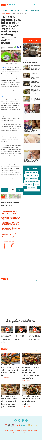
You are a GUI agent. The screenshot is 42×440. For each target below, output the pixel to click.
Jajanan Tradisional (9, 241)
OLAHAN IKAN (28, 175)
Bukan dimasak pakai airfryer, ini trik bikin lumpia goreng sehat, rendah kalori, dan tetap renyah (11, 218)
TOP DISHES (36, 190)
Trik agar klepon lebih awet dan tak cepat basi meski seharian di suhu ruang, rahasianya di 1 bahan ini (10, 210)
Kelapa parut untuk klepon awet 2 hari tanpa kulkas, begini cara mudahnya (31, 60)
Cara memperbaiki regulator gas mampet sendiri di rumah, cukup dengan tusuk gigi (36, 92)
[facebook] (34, 4)
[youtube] (40, 4)
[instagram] (36, 4)
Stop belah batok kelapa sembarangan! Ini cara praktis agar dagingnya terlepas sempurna (35, 76)
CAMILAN (36, 175)
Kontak (11, 430)
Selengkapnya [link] (36, 280)
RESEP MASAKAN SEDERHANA (31, 181)
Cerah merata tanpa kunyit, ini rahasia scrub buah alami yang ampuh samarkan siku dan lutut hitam (31, 145)
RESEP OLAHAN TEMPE (31, 178)
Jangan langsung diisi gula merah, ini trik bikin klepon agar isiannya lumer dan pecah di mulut (11, 233)
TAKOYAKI (36, 184)
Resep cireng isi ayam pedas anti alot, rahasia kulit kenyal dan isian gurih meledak (9, 401)
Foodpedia (18, 10)
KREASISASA (28, 190)
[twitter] (38, 4)
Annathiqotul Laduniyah (6, 46)
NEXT (19, 189)
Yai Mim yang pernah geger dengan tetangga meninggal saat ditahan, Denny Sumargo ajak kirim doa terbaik (32, 115)
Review (11, 10)
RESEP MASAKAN (28, 184)
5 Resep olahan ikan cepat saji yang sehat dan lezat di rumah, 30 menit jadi (10, 370)
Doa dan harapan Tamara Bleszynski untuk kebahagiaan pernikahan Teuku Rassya (30, 130)
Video (26, 10)
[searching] (30, 5)
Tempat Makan (34, 10)
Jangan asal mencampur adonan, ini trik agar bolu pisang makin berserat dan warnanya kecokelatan (11, 228)
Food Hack (7, 248)
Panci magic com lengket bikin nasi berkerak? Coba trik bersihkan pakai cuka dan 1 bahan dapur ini (35, 84)
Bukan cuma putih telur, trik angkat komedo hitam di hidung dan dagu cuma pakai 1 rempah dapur (31, 160)
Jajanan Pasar (8, 243)
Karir (21, 432)
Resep (5, 10)
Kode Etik (16, 432)
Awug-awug (4, 67)
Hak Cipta (34, 430)
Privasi (28, 430)
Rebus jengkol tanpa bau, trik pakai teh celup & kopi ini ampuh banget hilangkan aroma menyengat (36, 68)
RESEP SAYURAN (32, 187)
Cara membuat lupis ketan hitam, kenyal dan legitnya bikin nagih (10, 237)
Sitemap (26, 432)
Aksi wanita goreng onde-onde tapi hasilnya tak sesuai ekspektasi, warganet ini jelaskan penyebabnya (10, 223)
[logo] (8, 4)
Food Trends (16, 245)
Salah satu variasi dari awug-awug (9, 96)
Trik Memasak (16, 243)
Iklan (6, 430)
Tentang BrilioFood (20, 430)
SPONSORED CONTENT (32, 172)
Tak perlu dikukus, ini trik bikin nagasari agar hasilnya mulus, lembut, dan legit (11, 214)
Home (2, 13)
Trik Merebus (8, 245)
